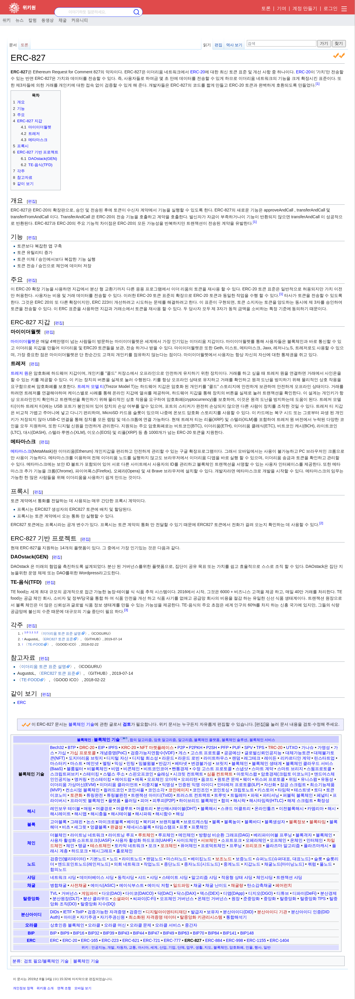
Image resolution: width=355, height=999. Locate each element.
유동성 (327, 779)
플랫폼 (114, 800)
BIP (31, 933)
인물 (249, 947)
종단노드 (172, 864)
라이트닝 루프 (121, 835)
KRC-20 (128, 747)
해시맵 (80, 813)
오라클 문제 (141, 925)
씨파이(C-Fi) (144, 898)
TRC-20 (275, 747)
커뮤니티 (79, 20)
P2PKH (196, 747)
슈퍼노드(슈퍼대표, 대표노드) (283, 858)
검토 (127, 724)
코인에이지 (178, 790)
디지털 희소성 (145, 758)
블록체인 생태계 (267, 763)
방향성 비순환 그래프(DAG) (224, 835)
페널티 (323, 795)
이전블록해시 (291, 808)
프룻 (183, 827)
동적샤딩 (126, 877)
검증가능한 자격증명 (107, 911)
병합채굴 (58, 885)
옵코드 (207, 779)
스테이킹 (91, 774)
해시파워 (143, 813)
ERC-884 (213, 940)
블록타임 (317, 821)
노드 (31, 864)
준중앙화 (251, 898)
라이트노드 (132, 858)
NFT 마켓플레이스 (157, 747)
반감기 (165, 763)
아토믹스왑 (246, 774)
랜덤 (236, 758)
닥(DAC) (165, 893)
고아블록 (58, 821)
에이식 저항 (158, 885)
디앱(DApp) (233, 893)
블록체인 (84, 740)
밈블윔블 (147, 763)
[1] (318, 83)
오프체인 (278, 840)
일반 (267, 947)
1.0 (26, 632)
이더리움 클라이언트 (119, 784)
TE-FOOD (35, 644)
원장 (235, 898)
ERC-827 (193, 940)
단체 (181, 947)
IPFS (113, 747)
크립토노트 (243, 790)
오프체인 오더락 (162, 779)
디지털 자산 (117, 758)
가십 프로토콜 (83, 752)
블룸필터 (75, 768)
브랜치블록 (169, 821)
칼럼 (32, 20)
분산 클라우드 (96, 898)
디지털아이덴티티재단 (166, 911)
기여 (281, 8)
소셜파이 (121, 898)
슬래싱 (163, 774)
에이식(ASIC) (103, 885)
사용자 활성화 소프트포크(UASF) (80, 840)
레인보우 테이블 (65, 808)
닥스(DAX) (186, 893)
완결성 (116, 827)
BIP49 (168, 933)
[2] (321, 523)
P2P (181, 747)
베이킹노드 (201, 858)
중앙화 (270, 898)
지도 (207, 947)
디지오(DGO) (260, 893)
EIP (101, 747)
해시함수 (163, 813)
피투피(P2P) (163, 800)
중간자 (191, 925)
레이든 (270, 758)
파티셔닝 (271, 795)
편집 (218, 45)
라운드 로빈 (189, 758)
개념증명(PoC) (113, 752)
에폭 (139, 779)
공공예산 (232, 752)
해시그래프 (102, 851)
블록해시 (208, 808)
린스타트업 (324, 758)
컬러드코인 (113, 790)
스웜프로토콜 (319, 768)
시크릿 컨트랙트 (188, 774)
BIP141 (229, 933)
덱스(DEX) (209, 893)
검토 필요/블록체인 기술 (46, 961)
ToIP (79, 911)
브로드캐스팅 (195, 821)
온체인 (296, 840)
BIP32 (93, 933)
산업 (163, 947)
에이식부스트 (131, 885)
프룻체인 (199, 827)
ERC (21, 702)
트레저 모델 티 (90, 386)
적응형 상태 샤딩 (236, 877)
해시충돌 (99, 813)
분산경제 (328, 893)
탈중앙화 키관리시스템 (201, 917)
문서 (13, 45)
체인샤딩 (264, 877)
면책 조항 (64, 988)
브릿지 (222, 763)
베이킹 (133, 821)
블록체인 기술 (81, 724)
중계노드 (231, 864)
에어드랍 (123, 779)
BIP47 (153, 933)
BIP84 (213, 933)
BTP (72, 747)
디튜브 (283, 893)
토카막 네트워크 (129, 845)
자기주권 (88, 917)
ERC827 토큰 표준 (58, 639)
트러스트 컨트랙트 (193, 795)
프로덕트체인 (213, 845)
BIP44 (138, 933)
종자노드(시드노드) (202, 864)
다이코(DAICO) (139, 893)
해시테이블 (121, 813)
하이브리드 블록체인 (198, 800)
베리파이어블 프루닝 (273, 835)
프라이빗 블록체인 (87, 800)
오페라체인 (256, 840)
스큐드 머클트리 (236, 808)
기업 (171, 947)
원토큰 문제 (228, 779)
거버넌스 (69, 893)
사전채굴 (78, 885)
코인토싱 (221, 790)
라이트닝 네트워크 (87, 835)
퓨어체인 (188, 845)
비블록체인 (97, 768)
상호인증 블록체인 (67, 925)
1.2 (36, 632)
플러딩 (130, 800)
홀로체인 (124, 851)
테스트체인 (100, 845)
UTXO (292, 747)
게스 (182, 752)
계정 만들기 (304, 8)
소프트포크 (231, 840)
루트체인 (146, 835)
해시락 (239, 800)
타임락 (284, 790)
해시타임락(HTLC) (266, 800)
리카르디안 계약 (295, 758)
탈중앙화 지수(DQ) (97, 904)
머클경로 (104, 808)
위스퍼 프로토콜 (270, 779)
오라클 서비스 (168, 925)
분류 (16, 961)
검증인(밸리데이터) (68, 858)
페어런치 (283, 885)
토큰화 (76, 795)
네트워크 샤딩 (63, 877)
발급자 (197, 911)
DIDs (54, 911)
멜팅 (107, 763)
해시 (31, 811)
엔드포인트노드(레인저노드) (84, 864)
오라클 (31, 925)
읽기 (207, 45)
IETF (67, 911)
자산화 (270, 784)
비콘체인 (131, 768)
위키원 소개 (45, 988)
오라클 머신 (115, 925)
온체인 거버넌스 (213, 898)
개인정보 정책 (23, 988)
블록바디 (252, 821)
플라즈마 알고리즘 (283, 845)
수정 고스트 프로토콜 (212, 768)
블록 (31, 824)
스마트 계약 (262, 768)
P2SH (211, 747)
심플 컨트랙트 (220, 774)
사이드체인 (187, 840)
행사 (258, 947)
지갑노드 (252, 864)
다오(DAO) (112, 893)
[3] (126, 610)
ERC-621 (130, 940)
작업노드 (152, 864)
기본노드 (98, 858)
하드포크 (79, 851)
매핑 (88, 808)
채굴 (62, 20)
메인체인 (186, 835)
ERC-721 (151, 940)
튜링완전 (94, 795)
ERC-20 (197, 72)
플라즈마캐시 (316, 845)
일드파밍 (181, 885)
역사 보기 (234, 45)
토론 (266, 8)
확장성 (323, 800)
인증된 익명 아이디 (195, 784)
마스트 (76, 763)
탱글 (82, 845)
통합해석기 (236, 917)
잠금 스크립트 (293, 784)
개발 (110, 947)
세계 (153, 947)
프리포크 (253, 845)
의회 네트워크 (127, 864)
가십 (62, 752)
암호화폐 (236, 947)
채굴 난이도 (216, 885)
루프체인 (166, 835)
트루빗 (220, 795)
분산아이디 (31, 914)
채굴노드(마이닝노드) (284, 864)
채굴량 (237, 885)
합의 (225, 800)
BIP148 (247, 933)
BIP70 (198, 933)
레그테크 (252, 758)
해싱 (180, 813)
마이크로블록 (110, 821)
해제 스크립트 (300, 800)
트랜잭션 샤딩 (289, 877)
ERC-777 (172, 940)
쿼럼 (312, 864)
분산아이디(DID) (238, 911)
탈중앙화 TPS (313, 898)
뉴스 (19, 20)
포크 (152, 845)
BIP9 (64, 933)
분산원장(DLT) (65, 898)
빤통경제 (180, 768)
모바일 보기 (82, 988)
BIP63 (183, 933)
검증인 (135, 911)
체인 (31, 843)
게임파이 (89, 893)
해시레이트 (60, 813)
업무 (189, 947)
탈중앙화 (31, 898)
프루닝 (235, 845)
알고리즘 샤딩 (204, 877)
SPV (248, 747)
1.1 (31, 632)
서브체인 (209, 840)
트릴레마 (238, 795)
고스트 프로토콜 (205, 752)
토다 (318, 790)
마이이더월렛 (23, 341)
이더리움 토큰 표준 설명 (62, 633)
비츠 (66, 827)
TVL (53, 893)
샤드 (142, 877)
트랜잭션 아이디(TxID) (151, 795)
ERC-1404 (279, 940)
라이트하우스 (215, 758)
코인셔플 (136, 790)
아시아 (143, 947)
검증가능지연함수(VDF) (153, 752)
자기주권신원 (112, 917)
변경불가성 (201, 763)
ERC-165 (89, 940)
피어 (144, 800)
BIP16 (78, 933)
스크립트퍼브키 (64, 774)
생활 (199, 947)
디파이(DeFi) (304, 893)
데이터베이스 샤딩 (97, 877)
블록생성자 (274, 821)
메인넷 (92, 763)
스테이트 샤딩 (175, 877)
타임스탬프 (165, 827)
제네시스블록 (138, 827)
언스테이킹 (101, 779)
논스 (90, 821)
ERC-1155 (256, 940)
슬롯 (318, 858)
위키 (6, 20)
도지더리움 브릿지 (86, 758)
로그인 (330, 8)
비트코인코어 (156, 768)
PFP (225, 747)
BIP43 (123, 933)
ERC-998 (234, 940)
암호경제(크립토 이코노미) (285, 774)
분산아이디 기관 (272, 911)
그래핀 (76, 821)
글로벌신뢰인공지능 (263, 752)
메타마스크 (21, 451)
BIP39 (108, 933)
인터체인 (314, 840)
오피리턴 (189, 779)
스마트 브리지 (290, 768)
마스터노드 (176, 858)
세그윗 (80, 827)
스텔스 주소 (114, 774)
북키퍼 (149, 821)
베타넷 (181, 763)
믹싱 (118, 763)
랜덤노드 (154, 858)
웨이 (247, 779)
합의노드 (58, 869)
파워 (255, 795)
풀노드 (326, 864)
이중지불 (150, 784)
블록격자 (303, 835)
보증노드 (244, 858)
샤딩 (31, 877)
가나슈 (307, 747)
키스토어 (265, 790)
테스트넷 (302, 790)
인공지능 (98, 947)
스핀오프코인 (141, 774)
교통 (132, 947)
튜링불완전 (117, 795)
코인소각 (156, 790)
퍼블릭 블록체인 (298, 795)
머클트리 (144, 808)
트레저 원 (19, 373)
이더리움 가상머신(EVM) (73, 784)
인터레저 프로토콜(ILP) (238, 784)
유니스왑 (309, 779)
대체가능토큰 (297, 752)
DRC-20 (87, 747)
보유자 (213, 911)
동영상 (47, 20)
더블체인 (58, 835)
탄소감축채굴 (259, 885)
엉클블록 (98, 827)
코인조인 (201, 790)
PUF (236, 747)
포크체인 (168, 845)
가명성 (324, 747)
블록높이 (232, 821)
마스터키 (58, 763)
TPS (260, 747)
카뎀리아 (315, 808)
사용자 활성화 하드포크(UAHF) (144, 840)
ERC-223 (110, 940)
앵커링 (80, 779)
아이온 (70, 917)
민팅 (130, 763)
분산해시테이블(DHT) (177, 808)
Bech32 (57, 747)
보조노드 (223, 858)
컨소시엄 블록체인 (82, 790)
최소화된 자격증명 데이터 (152, 917)
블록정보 (297, 821)
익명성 (168, 784)
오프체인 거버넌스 (177, 898)
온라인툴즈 (264, 808)
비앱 (115, 768)
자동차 (121, 947)
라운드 (168, 758)
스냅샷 (242, 768)
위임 (293, 779)
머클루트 (124, 808)
